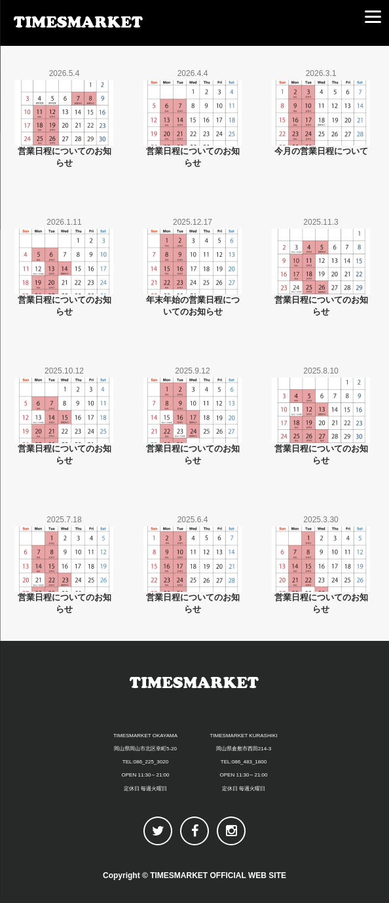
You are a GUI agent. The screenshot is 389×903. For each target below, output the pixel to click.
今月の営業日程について (321, 151)
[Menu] (372, 16)
